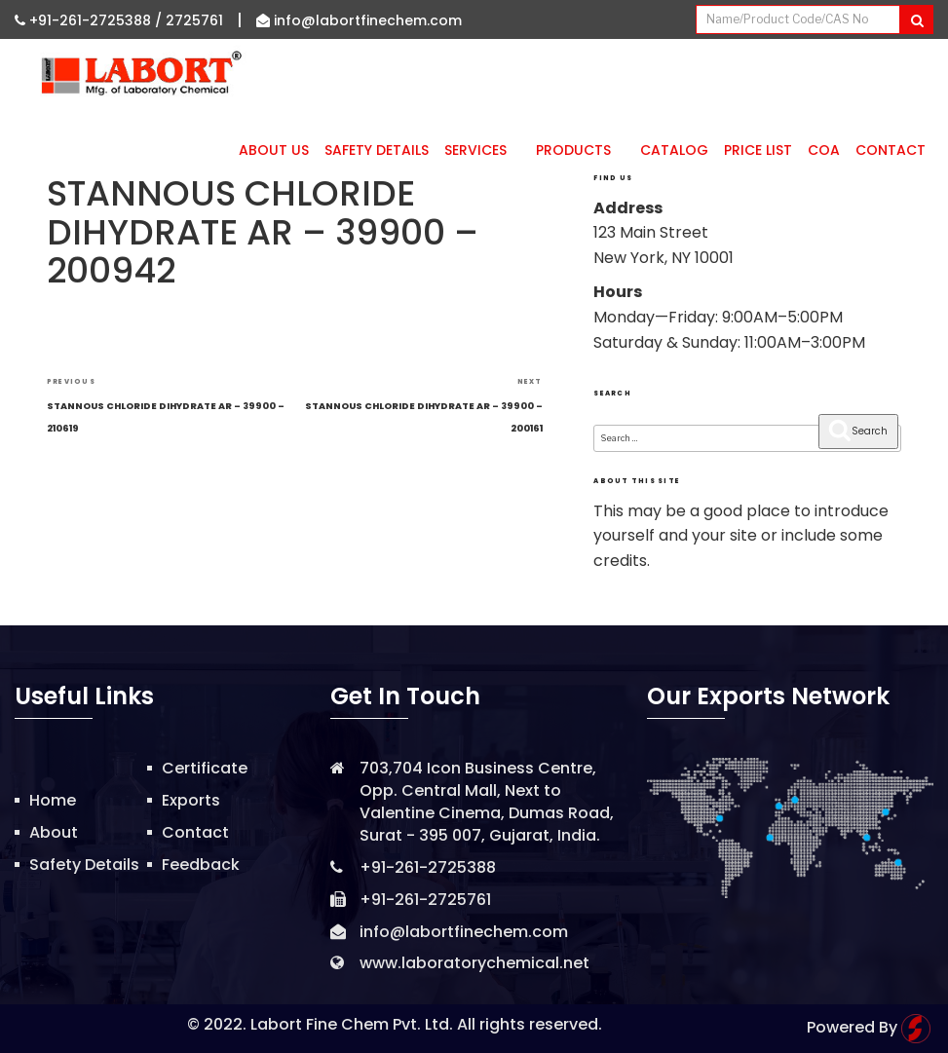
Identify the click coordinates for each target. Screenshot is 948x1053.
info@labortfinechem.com (359, 20)
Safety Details (376, 150)
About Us (274, 150)
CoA (824, 150)
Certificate (204, 768)
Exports (191, 800)
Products (580, 150)
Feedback (201, 864)
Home (52, 800)
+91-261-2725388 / (90, 20)
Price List (758, 150)
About (53, 832)
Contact (890, 150)
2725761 (194, 20)
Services (482, 150)
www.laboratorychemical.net (474, 963)
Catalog (674, 150)
